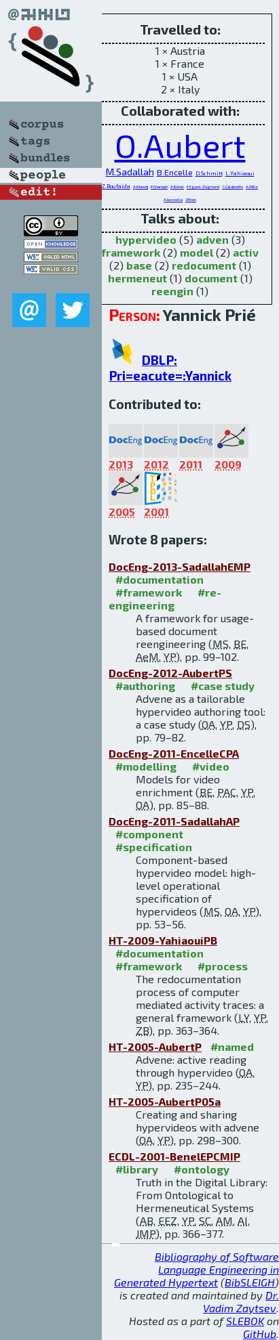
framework (130, 252)
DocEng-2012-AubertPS (170, 672)
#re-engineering (165, 598)
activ (246, 252)
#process (223, 965)
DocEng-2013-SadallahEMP (179, 566)
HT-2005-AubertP (155, 1046)
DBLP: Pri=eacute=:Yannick (170, 367)
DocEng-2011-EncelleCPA (174, 753)
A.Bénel (177, 186)
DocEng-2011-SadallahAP (174, 821)
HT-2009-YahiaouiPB (163, 940)
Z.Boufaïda (116, 186)
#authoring (145, 685)
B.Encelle (175, 172)
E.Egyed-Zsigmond (203, 186)
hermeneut (137, 278)
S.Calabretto (232, 186)
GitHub (259, 1333)
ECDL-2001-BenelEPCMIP (174, 1156)
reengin (172, 290)
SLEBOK (245, 1320)
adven (212, 239)
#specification (153, 846)
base (139, 265)
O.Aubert (180, 145)
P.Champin (159, 186)
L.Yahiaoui (240, 173)
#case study (223, 685)
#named (232, 1046)
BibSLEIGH (250, 1282)
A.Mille (252, 186)
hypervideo (145, 239)
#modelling (145, 766)
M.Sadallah (130, 171)
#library (136, 1169)
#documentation (159, 579)
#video (210, 766)
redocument (204, 265)
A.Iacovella (173, 199)
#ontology (201, 1169)
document (211, 278)
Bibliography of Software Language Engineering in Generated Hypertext (196, 1269)
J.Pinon (190, 199)
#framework (148, 592)
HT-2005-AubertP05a (165, 1101)
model (196, 252)
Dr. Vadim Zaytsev (241, 1301)
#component (149, 833)
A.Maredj (140, 186)
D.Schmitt (209, 173)
